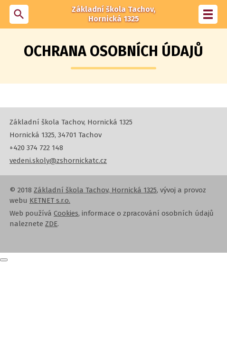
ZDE (51, 223)
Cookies (66, 213)
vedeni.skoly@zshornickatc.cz (58, 160)
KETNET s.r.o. (49, 200)
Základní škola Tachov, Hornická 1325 (95, 190)
